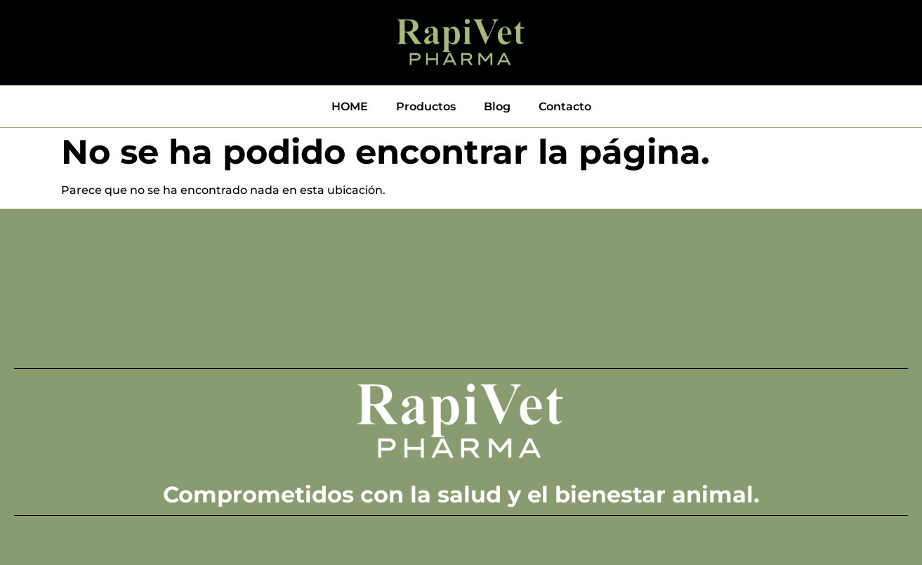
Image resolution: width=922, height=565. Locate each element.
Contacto (565, 106)
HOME (349, 106)
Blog (497, 106)
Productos (426, 106)
